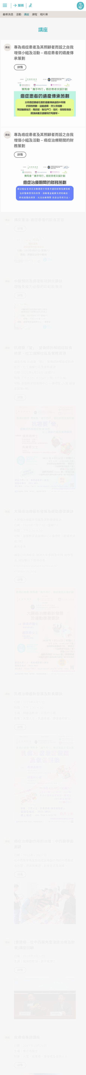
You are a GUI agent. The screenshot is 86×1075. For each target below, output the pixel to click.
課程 (34, 14)
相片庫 (44, 14)
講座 (26, 14)
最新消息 (8, 14)
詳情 (20, 67)
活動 (18, 14)
